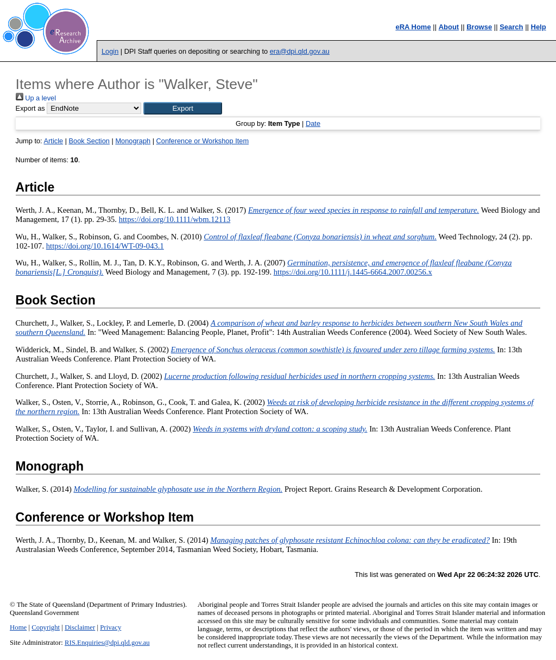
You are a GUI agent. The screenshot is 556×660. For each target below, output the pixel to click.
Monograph (132, 141)
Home (18, 627)
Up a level (36, 98)
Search (511, 27)
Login (110, 51)
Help (538, 27)
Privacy (110, 627)
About (449, 27)
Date (313, 123)
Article (54, 141)
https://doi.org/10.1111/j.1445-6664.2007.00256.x (353, 272)
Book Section (89, 141)
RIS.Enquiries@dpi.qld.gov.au (107, 642)
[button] (182, 108)
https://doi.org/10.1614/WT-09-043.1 (105, 246)
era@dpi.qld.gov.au (300, 51)
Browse (479, 27)
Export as (30, 108)
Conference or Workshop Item (202, 141)
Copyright (45, 627)
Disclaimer (80, 627)
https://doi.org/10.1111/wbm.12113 (175, 219)
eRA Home (413, 27)
